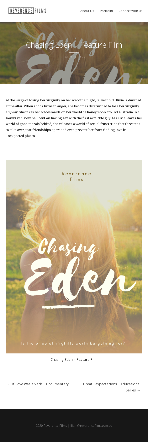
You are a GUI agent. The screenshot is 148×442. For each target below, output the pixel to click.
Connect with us (130, 11)
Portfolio (106, 11)
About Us (87, 11)
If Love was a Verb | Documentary (38, 384)
